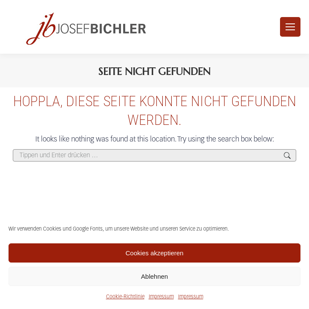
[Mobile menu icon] (290, 27)
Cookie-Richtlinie (125, 297)
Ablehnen (154, 276)
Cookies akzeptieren (155, 253)
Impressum (161, 297)
